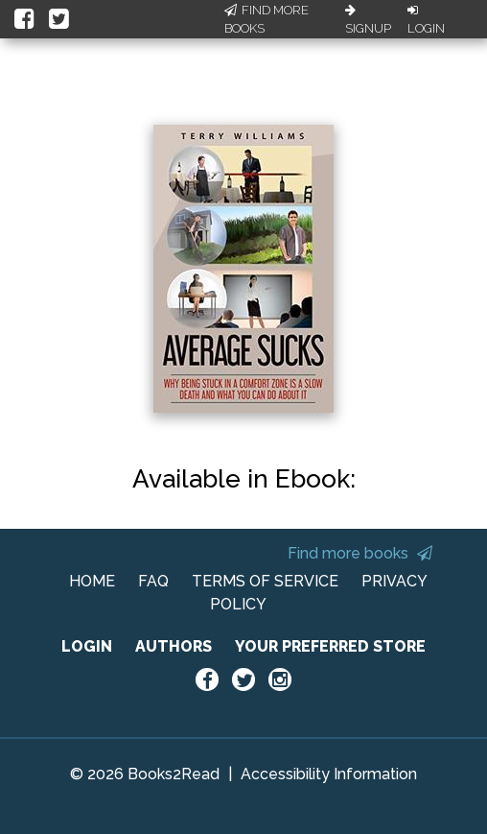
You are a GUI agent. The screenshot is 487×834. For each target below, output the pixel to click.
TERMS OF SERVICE (265, 581)
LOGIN (86, 646)
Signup (368, 20)
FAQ (153, 581)
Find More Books (266, 19)
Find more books (360, 553)
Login (426, 20)
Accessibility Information (329, 774)
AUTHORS (173, 646)
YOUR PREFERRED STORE (330, 646)
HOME (92, 581)
